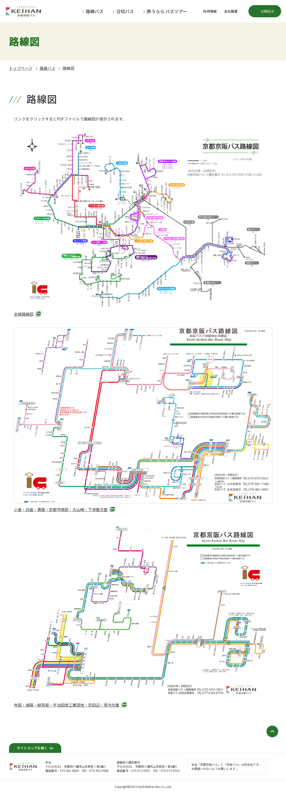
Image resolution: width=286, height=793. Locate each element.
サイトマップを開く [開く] (32, 748)
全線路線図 (23, 314)
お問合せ (267, 11)
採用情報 (210, 11)
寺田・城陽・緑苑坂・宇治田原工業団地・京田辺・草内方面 (66, 705)
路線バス (47, 68)
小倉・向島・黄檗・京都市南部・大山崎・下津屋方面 (61, 509)
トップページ (20, 68)
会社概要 (231, 11)
